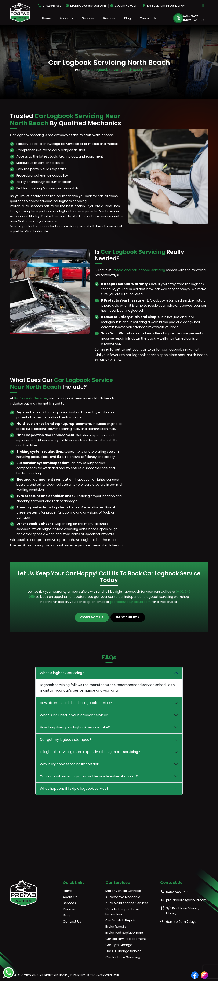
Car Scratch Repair (120, 920)
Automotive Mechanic (122, 897)
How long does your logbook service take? (75, 727)
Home (46, 18)
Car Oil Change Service (123, 951)
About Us (66, 18)
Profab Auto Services (30, 398)
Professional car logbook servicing (138, 270)
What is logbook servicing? (62, 672)
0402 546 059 (49, 6)
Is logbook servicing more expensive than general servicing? (90, 751)
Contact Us (148, 18)
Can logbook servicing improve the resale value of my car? (89, 776)
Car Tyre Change (118, 945)
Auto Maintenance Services (127, 903)
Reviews (109, 18)
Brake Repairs (116, 926)
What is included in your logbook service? (74, 715)
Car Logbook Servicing (122, 957)
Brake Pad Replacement (124, 932)
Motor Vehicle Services (123, 891)
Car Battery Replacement (125, 938)
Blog (127, 18)
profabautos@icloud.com (86, 6)
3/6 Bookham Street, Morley (164, 6)
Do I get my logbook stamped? (65, 739)
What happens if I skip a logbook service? (74, 788)
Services (88, 18)
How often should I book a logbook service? (76, 702)
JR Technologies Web (102, 975)
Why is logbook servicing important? (70, 764)
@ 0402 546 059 (108, 360)
